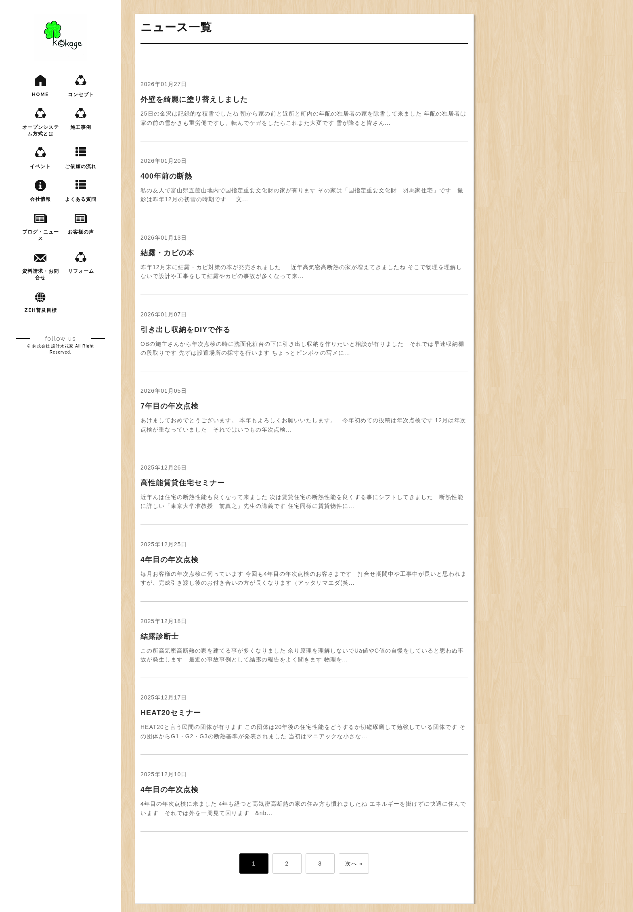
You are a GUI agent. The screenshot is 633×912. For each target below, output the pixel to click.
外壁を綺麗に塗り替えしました (194, 99)
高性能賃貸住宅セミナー (182, 483)
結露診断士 (159, 636)
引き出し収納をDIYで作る (185, 330)
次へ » (354, 863)
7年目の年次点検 (169, 406)
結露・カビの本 (167, 253)
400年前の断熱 (166, 176)
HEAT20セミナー (170, 713)
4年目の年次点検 (169, 560)
